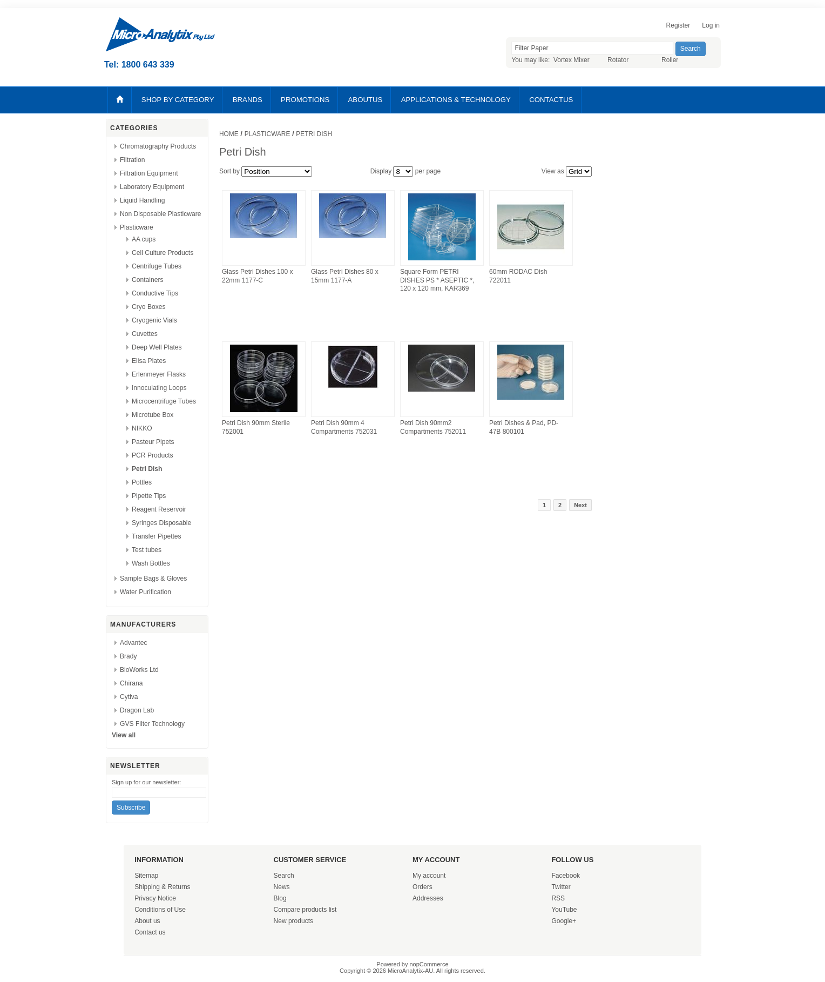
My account (428, 875)
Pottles (142, 482)
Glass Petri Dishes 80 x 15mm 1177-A (344, 276)
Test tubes (146, 550)
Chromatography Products (158, 146)
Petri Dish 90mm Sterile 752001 (256, 427)
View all (124, 735)
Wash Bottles (151, 563)
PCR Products (152, 455)
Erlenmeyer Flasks (159, 374)
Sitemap (146, 875)
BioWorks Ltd (139, 670)
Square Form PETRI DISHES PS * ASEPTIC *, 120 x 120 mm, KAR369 (437, 280)
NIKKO (142, 428)
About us (147, 921)
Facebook (565, 875)
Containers (148, 280)
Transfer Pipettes (156, 536)
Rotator (617, 60)
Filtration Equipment (149, 173)
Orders (422, 887)
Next (580, 505)
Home (229, 134)
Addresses (427, 898)
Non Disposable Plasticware (160, 214)
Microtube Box (152, 415)
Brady (128, 656)
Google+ (563, 921)
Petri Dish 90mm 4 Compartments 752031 (344, 427)
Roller (669, 60)
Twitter (560, 887)
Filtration (132, 160)
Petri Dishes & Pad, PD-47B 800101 (523, 427)
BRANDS (247, 100)
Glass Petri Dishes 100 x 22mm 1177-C (257, 276)
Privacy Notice (155, 898)
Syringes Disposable (161, 523)
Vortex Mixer (571, 60)
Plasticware (136, 227)
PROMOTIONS (305, 100)
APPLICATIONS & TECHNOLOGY (456, 100)
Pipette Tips (149, 496)
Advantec (133, 643)
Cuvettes (145, 334)
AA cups (143, 239)
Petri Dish (147, 469)
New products (293, 921)
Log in (711, 25)
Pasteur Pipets (153, 442)
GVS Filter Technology (152, 724)
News (282, 887)
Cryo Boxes (149, 307)
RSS (558, 898)
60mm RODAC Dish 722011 (518, 276)
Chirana (131, 683)
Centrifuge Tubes (156, 266)
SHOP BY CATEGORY (177, 100)
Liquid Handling (142, 200)
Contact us (149, 932)
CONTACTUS (551, 100)
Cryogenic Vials (154, 320)
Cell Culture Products (162, 253)
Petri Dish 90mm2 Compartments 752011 (433, 427)
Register (678, 25)
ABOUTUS (365, 100)
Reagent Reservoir (159, 509)
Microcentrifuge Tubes (164, 401)
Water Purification (145, 592)
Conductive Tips (155, 293)
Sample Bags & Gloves (153, 578)
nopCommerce (429, 964)
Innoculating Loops (159, 388)
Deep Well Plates (157, 347)
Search (284, 875)
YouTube (564, 909)
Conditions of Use (160, 909)
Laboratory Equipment (152, 187)
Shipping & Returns (162, 887)
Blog (280, 898)
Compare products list (305, 909)
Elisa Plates (149, 361)
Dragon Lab (137, 710)
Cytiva (129, 697)
